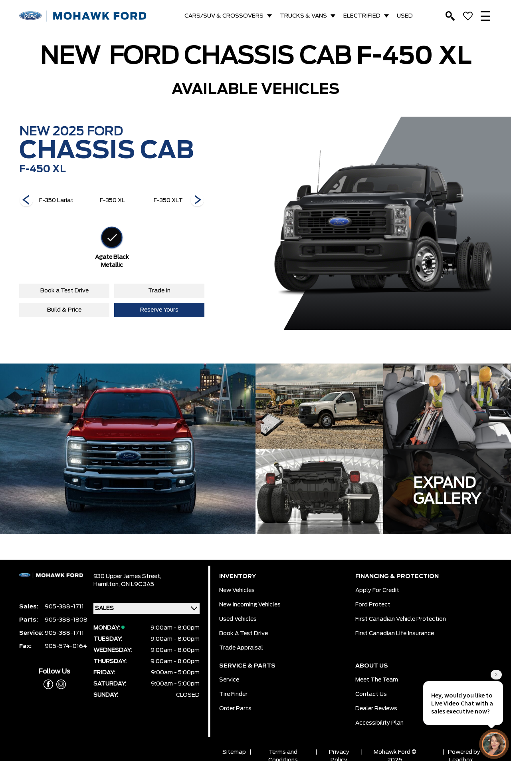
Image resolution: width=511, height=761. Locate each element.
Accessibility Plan (379, 723)
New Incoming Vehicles (250, 605)
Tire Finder (233, 694)
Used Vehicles (238, 619)
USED (405, 16)
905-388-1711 (64, 607)
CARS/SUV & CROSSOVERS (223, 16)
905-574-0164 (66, 646)
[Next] (26, 200)
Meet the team (376, 680)
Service (229, 680)
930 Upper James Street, (127, 576)
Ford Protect (372, 605)
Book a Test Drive (64, 291)
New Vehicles (237, 590)
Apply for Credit (377, 590)
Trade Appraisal (241, 648)
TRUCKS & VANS (303, 16)
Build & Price (64, 310)
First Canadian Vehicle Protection (400, 619)
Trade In (159, 291)
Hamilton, (107, 584)
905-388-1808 (66, 620)
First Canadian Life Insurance (394, 633)
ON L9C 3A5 (137, 584)
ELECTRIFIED (361, 16)
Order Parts (235, 708)
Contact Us (371, 694)
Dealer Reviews (376, 708)
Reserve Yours (159, 310)
